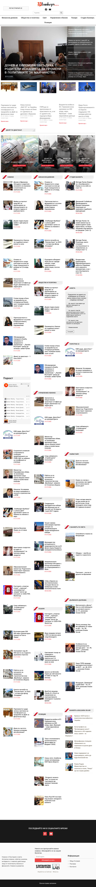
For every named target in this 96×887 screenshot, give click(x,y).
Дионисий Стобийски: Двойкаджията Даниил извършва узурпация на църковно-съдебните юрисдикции (84, 206)
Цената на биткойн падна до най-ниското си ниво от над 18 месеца (53, 674)
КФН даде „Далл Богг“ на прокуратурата (22, 432)
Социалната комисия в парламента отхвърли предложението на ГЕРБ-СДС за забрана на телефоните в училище (22, 456)
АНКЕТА (72, 288)
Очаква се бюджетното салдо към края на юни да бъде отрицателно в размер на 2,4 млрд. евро (21, 264)
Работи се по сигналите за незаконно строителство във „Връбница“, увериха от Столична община (21, 675)
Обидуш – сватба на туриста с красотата (83, 554)
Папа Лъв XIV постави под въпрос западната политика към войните (53, 799)
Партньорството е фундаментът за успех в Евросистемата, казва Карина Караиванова (22, 321)
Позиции (48, 22)
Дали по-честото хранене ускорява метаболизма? (20, 730)
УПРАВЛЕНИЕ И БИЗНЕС (47, 393)
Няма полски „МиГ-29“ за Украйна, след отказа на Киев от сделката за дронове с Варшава (28, 109)
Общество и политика (30, 18)
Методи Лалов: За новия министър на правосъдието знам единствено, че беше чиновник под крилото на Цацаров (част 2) (84, 225)
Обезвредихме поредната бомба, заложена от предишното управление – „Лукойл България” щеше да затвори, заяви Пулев (22, 342)
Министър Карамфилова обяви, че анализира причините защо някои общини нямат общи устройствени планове (21, 475)
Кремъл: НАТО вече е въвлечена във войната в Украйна (83, 718)
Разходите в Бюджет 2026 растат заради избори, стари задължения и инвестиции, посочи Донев (52, 264)
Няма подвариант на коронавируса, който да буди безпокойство (82, 755)
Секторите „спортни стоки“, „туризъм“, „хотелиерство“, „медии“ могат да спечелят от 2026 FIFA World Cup (22, 591)
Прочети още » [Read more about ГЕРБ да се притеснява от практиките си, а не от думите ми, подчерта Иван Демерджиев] (43, 125)
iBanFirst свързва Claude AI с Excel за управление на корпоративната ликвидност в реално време (53, 696)
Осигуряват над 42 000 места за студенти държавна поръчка (22, 653)
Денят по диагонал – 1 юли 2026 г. (22, 357)
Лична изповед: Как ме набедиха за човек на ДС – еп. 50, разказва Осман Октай (84, 628)
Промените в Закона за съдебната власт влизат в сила (21, 242)
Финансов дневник (10, 18)
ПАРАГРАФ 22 (74, 344)
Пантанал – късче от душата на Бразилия (83, 573)
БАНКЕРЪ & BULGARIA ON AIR (80, 710)
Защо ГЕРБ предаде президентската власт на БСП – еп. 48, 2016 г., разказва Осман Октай (84, 667)
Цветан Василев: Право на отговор (20, 529)
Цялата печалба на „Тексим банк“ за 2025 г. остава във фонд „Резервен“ (22, 692)
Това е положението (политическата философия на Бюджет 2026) (52, 741)
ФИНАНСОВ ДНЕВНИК (46, 177)
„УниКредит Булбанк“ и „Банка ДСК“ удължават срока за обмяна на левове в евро (22, 512)
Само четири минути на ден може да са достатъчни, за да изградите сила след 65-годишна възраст (83, 503)
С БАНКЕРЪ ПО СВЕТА (77, 527)
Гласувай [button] (70, 331)
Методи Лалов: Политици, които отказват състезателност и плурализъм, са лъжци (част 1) (82, 245)
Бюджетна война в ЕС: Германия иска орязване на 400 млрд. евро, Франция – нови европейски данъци (53, 724)
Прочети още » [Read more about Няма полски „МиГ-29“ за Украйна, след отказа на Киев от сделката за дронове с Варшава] (24, 121)
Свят (45, 18)
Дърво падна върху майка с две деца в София (21, 223)
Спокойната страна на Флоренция (84, 534)
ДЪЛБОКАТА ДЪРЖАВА (78, 600)
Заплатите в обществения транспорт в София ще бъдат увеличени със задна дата (22, 282)
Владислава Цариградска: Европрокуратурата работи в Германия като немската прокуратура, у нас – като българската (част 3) (83, 266)
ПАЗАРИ (41, 609)
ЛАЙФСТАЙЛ (74, 454)
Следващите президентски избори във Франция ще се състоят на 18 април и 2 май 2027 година (53, 507)
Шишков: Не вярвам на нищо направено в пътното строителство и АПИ (22, 492)
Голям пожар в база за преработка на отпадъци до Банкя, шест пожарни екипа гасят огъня (21, 302)
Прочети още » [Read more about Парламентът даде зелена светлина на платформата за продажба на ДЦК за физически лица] (5, 121)
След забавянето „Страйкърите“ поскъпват (20, 607)
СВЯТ (40, 498)
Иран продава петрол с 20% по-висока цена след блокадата (53, 635)
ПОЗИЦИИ (42, 714)
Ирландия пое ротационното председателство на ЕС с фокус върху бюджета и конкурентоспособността (54, 546)
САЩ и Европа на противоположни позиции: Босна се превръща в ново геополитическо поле (53, 585)
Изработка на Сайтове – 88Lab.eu (48, 872)
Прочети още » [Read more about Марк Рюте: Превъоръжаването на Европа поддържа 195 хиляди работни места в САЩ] (82, 123)
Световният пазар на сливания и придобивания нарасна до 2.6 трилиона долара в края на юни (52, 657)
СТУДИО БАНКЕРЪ (76, 177)
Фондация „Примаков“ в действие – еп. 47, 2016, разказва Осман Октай (84, 685)
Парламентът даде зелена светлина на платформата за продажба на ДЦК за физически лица (9, 109)
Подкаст (8, 378)
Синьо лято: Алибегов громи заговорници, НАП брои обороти (53, 760)
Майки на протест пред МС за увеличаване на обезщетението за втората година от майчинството (20, 206)
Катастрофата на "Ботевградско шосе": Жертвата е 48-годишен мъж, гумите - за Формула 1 (78, 731)
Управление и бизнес (59, 18)
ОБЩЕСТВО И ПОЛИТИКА (47, 282)
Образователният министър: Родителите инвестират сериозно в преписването (22, 569)
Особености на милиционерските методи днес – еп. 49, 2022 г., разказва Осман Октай (84, 648)
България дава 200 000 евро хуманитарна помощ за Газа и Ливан (22, 634)
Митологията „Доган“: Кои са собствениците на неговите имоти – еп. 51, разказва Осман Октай (84, 609)
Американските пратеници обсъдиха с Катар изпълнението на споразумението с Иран (53, 565)
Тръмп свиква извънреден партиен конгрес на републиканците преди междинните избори (52, 527)
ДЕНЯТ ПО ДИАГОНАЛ (14, 130)
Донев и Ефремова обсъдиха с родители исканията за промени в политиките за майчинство (22, 186)
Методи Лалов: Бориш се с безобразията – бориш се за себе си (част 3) (84, 185)
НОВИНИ (10, 177)
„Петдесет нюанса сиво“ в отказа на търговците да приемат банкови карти (51, 781)
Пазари (74, 18)
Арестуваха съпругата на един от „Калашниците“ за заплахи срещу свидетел (22, 551)
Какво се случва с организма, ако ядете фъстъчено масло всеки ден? (84, 483)
